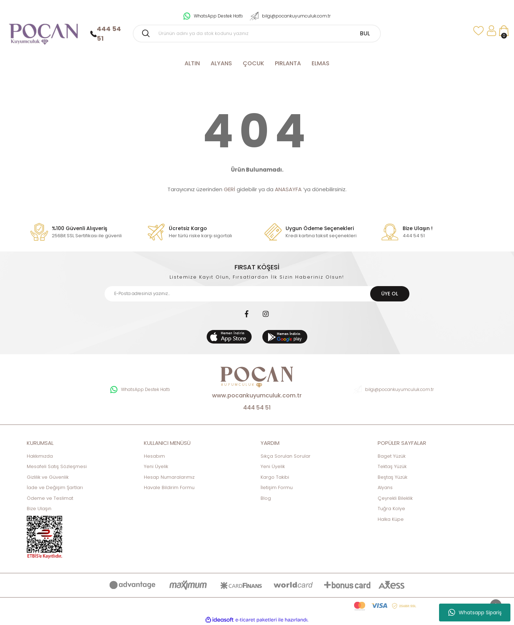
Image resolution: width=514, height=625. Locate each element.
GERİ (229, 189)
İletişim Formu (277, 487)
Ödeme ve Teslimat (50, 498)
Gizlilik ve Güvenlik (48, 477)
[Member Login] (491, 30)
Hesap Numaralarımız (169, 477)
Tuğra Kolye (391, 508)
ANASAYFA (288, 189)
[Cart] (503, 30)
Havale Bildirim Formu (169, 487)
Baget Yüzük (391, 456)
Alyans (385, 487)
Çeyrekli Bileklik (395, 498)
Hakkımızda (40, 456)
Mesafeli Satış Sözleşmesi (57, 466)
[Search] (257, 33)
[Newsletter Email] (257, 293)
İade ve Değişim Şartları (55, 487)
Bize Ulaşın (39, 508)
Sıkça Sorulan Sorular (286, 456)
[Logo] (43, 31)
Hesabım (154, 456)
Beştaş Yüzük (392, 477)
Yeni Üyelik (156, 466)
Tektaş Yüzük (392, 466)
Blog (266, 498)
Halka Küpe (391, 519)
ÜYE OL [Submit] (389, 293)
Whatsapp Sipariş (475, 612)
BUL (365, 33)
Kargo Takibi (275, 477)
